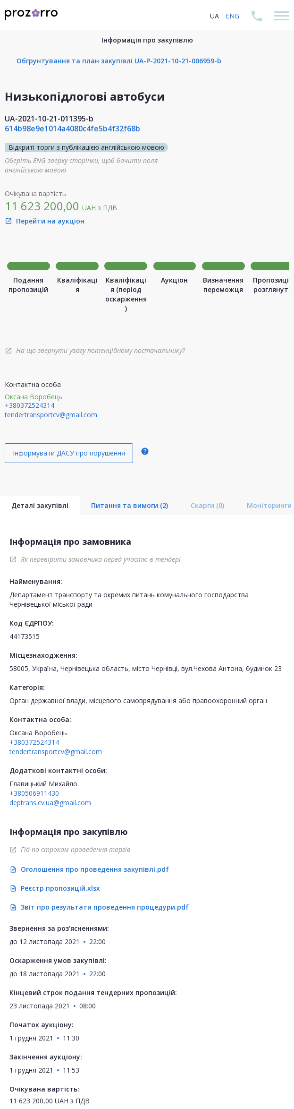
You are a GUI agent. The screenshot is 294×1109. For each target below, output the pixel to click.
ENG (232, 15)
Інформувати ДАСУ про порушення (69, 452)
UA (214, 15)
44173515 (24, 636)
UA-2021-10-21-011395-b (49, 118)
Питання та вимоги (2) (129, 505)
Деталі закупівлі (39, 505)
